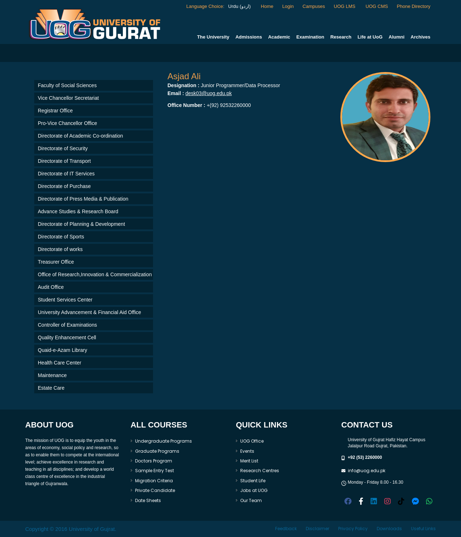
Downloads (389, 528)
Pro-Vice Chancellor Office (67, 123)
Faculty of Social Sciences (67, 85)
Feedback (286, 528)
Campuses (314, 6)
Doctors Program (153, 461)
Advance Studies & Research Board (78, 211)
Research (341, 37)
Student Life (252, 481)
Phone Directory (413, 6)
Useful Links (423, 528)
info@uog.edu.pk (366, 470)
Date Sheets (148, 500)
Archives (420, 37)
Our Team (251, 500)
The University (213, 37)
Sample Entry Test (154, 470)
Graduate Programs (157, 451)
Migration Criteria (154, 481)
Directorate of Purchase (64, 186)
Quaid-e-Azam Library (62, 350)
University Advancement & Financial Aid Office (89, 312)
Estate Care (51, 388)
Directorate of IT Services (66, 173)
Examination (310, 37)
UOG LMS (345, 6)
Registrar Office (55, 110)
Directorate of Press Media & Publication (83, 199)
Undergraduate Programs (163, 441)
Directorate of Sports (61, 237)
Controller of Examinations (67, 325)
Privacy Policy (353, 528)
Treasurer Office (56, 262)
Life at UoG (370, 37)
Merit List (249, 461)
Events (247, 451)
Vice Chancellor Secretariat (68, 98)
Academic (279, 37)
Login (288, 6)
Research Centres (259, 470)
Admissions (249, 37)
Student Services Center (65, 300)
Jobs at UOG (254, 490)
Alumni (396, 37)
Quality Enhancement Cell (67, 337)
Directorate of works (60, 249)
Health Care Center (59, 363)
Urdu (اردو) (239, 6)
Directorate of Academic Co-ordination (80, 136)
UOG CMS (377, 6)
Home (267, 6)
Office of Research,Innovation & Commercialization (95, 274)
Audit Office (51, 287)
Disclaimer (317, 528)
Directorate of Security (63, 148)
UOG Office (252, 441)
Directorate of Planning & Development (81, 224)
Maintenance (52, 375)
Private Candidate (155, 490)
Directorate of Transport (64, 161)
